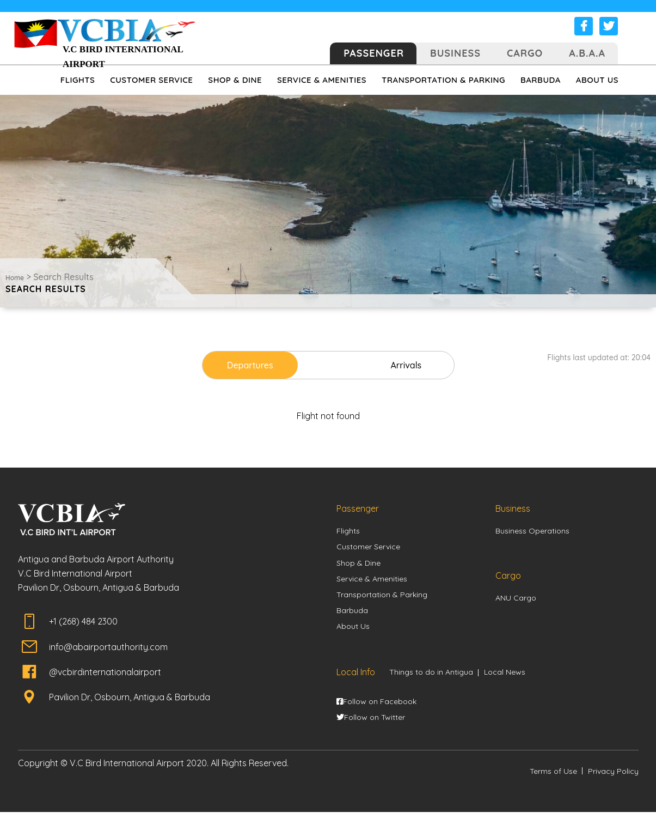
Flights (348, 532)
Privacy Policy (613, 777)
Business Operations (532, 532)
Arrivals (391, 365)
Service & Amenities (371, 581)
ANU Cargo (515, 599)
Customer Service (368, 548)
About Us (353, 630)
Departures (265, 365)
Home (14, 278)
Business (455, 53)
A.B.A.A (587, 53)
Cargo (525, 53)
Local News (504, 677)
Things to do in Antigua (431, 677)
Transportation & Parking (381, 598)
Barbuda (352, 614)
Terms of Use (553, 777)
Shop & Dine (358, 564)
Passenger (374, 53)
